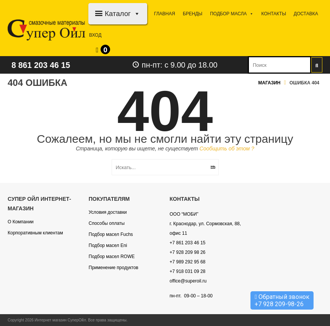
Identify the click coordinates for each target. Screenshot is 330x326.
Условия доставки (108, 212)
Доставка (306, 13)
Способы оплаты (107, 223)
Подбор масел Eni (108, 245)
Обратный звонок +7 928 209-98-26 (282, 300)
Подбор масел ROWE (112, 256)
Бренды (192, 13)
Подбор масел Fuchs (111, 234)
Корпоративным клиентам (35, 233)
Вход (95, 35)
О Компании (21, 221)
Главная (164, 13)
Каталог (122, 14)
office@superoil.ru (188, 281)
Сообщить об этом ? (227, 148)
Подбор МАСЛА (232, 13)
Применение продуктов (113, 267)
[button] (135, 14)
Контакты (273, 13)
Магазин (269, 83)
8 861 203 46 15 (44, 65)
